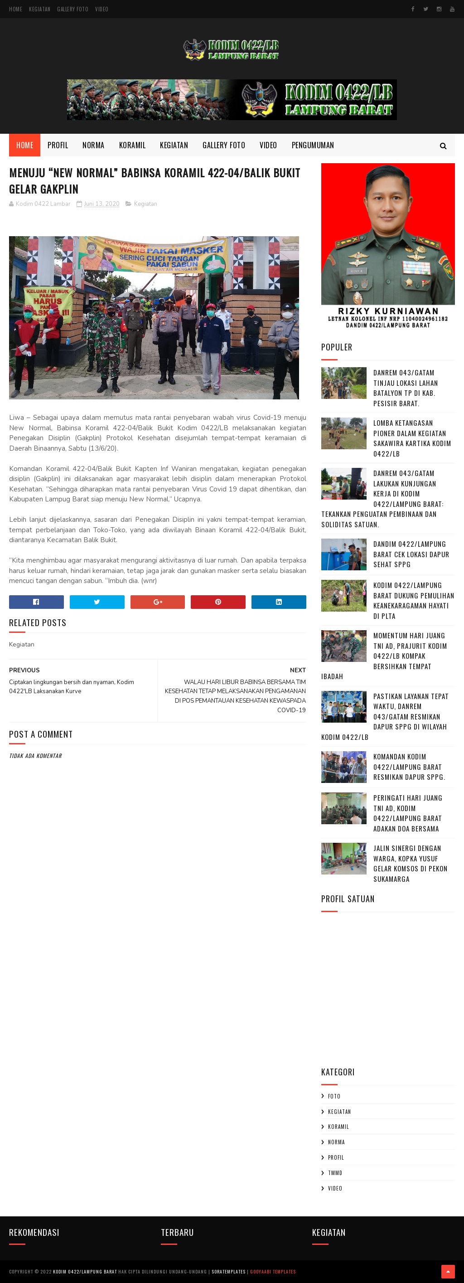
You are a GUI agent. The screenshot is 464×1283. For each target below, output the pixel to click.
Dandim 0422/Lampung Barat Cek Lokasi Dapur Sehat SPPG (411, 554)
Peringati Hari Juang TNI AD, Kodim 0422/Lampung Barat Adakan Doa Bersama (408, 812)
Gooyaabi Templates (273, 1271)
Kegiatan (39, 9)
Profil (58, 145)
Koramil (132, 145)
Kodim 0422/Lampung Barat (85, 1271)
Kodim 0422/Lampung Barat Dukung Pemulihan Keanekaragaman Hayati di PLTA (413, 600)
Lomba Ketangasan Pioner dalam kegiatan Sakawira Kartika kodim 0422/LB (412, 438)
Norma (93, 145)
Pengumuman (313, 145)
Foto (334, 1096)
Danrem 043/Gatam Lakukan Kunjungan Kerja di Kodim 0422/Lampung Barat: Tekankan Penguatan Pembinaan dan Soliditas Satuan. (382, 498)
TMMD (335, 1172)
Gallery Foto (72, 9)
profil (336, 1157)
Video (102, 9)
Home (15, 9)
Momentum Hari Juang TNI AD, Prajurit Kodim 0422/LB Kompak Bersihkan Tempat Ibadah (384, 655)
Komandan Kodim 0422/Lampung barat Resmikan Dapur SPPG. (409, 766)
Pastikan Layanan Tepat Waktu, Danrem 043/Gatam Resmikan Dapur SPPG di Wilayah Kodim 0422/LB (385, 716)
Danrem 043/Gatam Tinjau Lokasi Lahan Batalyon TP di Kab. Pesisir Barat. (405, 387)
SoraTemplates (229, 1271)
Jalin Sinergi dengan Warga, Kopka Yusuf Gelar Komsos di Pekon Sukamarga (410, 863)
